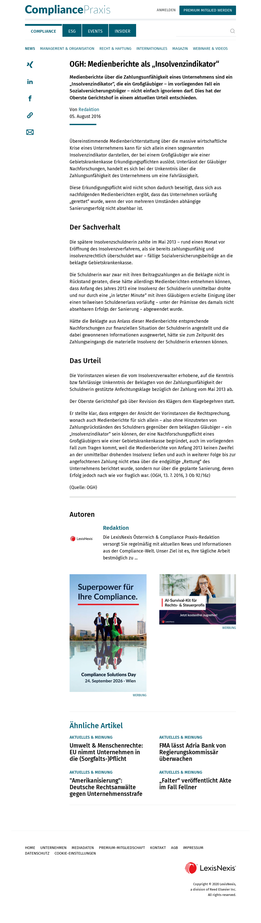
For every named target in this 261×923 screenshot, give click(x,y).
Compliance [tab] (43, 31)
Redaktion (89, 109)
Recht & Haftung (115, 48)
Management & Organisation (67, 48)
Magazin (180, 48)
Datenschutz (37, 853)
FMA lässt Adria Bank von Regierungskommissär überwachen (192, 752)
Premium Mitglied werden (208, 10)
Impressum (193, 847)
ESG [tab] (72, 31)
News (30, 48)
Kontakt (158, 847)
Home (30, 847)
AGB (174, 847)
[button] (30, 115)
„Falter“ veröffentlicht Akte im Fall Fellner (195, 784)
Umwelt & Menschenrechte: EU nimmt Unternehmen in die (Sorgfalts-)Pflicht (106, 752)
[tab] (43, 30)
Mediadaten (83, 847)
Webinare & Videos (210, 48)
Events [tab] (95, 31)
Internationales (151, 48)
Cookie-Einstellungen (75, 853)
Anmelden (166, 10)
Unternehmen (53, 847)
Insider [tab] (122, 31)
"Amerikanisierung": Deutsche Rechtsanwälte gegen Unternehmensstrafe (106, 787)
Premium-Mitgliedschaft (122, 847)
